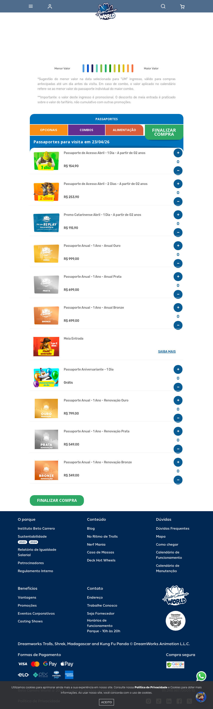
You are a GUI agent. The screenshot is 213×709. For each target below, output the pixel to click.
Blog (91, 529)
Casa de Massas (100, 552)
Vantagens (27, 598)
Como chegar (167, 545)
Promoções (27, 606)
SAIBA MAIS (167, 352)
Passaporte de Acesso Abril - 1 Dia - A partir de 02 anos (105, 153)
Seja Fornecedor (100, 614)
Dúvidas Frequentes (172, 529)
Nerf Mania (96, 545)
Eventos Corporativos (36, 614)
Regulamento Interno (35, 571)
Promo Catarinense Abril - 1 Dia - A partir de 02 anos (102, 215)
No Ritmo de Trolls (102, 537)
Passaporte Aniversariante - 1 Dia (89, 369)
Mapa (161, 537)
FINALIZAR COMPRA (164, 132)
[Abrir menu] (30, 6)
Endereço (95, 598)
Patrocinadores (31, 563)
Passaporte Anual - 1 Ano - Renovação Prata (97, 431)
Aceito (106, 702)
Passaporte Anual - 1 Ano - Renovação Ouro (96, 400)
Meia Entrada (73, 338)
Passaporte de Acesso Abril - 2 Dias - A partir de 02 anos (106, 184)
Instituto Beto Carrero (36, 529)
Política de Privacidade (151, 687)
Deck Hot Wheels (101, 560)
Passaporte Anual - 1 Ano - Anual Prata (93, 277)
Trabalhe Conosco (102, 606)
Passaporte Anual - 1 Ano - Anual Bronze (94, 308)
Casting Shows (30, 621)
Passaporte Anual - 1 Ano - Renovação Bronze (98, 462)
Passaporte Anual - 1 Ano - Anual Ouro (92, 246)
